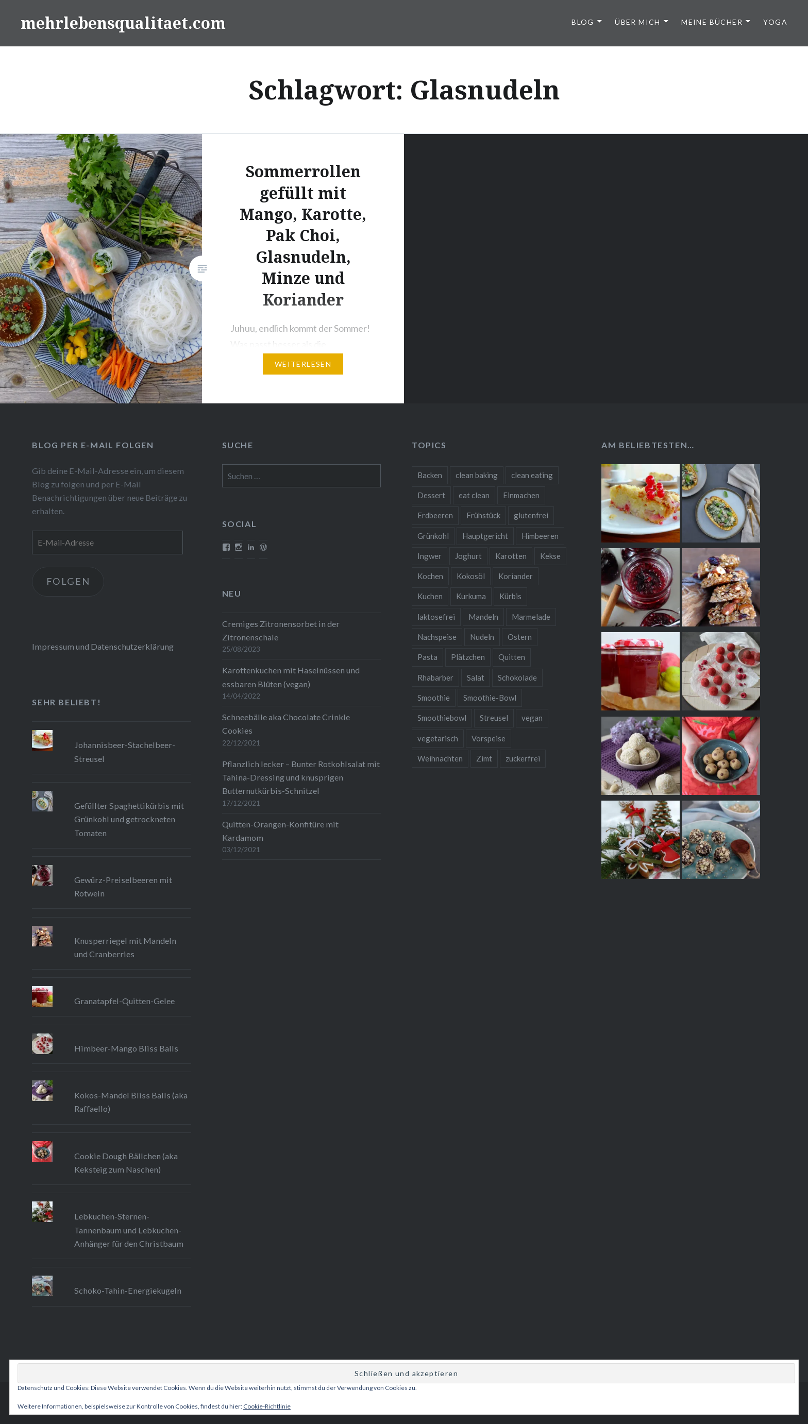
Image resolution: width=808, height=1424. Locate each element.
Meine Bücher (712, 22)
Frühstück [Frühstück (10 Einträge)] (483, 515)
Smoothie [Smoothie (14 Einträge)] (433, 697)
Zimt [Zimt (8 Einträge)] (484, 758)
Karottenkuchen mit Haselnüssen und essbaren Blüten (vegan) (291, 676)
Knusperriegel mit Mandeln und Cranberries (125, 947)
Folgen (68, 581)
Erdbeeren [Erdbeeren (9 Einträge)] (435, 515)
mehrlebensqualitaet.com (123, 22)
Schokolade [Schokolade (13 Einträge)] (517, 677)
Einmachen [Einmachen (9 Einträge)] (521, 495)
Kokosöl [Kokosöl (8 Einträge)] (471, 576)
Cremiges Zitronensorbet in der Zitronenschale (281, 630)
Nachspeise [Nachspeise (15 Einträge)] (437, 636)
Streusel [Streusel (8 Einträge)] (494, 717)
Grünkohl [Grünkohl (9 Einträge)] (433, 535)
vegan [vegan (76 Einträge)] (532, 717)
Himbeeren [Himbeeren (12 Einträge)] (540, 535)
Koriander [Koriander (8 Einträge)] (515, 576)
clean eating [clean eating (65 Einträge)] (532, 475)
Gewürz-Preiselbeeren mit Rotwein (123, 886)
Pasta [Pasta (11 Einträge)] (427, 657)
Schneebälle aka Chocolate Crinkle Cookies (286, 723)
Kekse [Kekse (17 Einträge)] (550, 556)
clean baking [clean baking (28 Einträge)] (477, 475)
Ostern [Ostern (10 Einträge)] (520, 636)
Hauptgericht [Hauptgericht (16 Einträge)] (485, 535)
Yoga (775, 22)
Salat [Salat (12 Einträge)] (475, 677)
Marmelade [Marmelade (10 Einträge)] (531, 616)
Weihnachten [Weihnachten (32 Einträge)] (440, 758)
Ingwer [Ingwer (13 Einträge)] (429, 556)
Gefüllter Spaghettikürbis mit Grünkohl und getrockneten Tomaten (129, 819)
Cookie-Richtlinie (267, 1406)
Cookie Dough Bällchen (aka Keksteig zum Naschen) (126, 1162)
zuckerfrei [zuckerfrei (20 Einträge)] (523, 758)
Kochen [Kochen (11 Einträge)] (430, 576)
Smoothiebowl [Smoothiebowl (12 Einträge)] (441, 717)
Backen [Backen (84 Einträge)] (429, 475)
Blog (582, 22)
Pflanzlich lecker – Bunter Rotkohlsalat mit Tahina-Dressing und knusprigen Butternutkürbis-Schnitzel (301, 777)
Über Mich (638, 22)
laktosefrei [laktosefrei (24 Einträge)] (436, 616)
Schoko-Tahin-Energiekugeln (127, 1290)
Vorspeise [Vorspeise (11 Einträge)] (489, 738)
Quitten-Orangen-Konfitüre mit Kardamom (280, 830)
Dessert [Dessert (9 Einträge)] (431, 495)
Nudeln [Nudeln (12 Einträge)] (482, 636)
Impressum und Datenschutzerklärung (103, 646)
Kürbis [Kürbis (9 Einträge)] (510, 596)
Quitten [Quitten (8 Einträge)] (511, 657)
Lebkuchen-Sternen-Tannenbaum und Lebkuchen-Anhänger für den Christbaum (128, 1229)
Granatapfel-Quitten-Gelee (124, 1001)
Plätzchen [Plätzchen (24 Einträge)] (468, 657)
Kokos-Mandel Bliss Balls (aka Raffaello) (131, 1101)
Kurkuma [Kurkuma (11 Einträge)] (471, 596)
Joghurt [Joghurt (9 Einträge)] (468, 556)
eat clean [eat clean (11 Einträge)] (474, 495)
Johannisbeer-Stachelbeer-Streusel (124, 751)
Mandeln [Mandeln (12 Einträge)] (483, 616)
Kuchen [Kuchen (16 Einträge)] (430, 596)
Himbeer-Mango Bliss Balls (126, 1048)
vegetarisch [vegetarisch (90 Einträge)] (437, 738)
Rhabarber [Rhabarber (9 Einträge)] (435, 677)
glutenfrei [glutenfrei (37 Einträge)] (531, 515)
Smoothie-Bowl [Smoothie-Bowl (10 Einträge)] (489, 697)
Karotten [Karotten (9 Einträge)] (511, 556)
